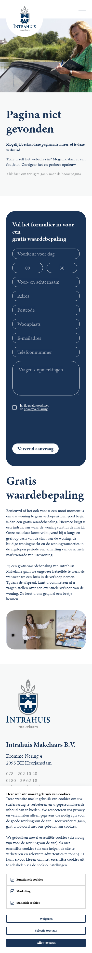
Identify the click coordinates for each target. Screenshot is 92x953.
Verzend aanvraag (35, 448)
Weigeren (46, 919)
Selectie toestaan (46, 930)
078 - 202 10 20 (21, 773)
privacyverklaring (36, 409)
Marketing (23, 891)
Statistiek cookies (28, 902)
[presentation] (49, 426)
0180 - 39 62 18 (21, 780)
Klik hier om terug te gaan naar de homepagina (43, 174)
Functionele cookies (29, 879)
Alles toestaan (46, 942)
